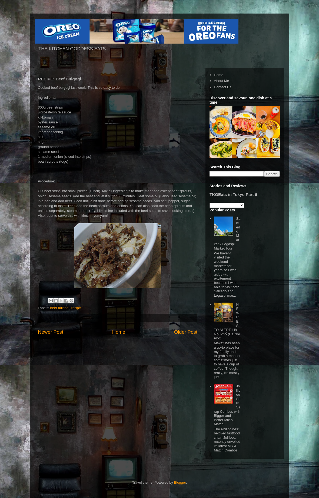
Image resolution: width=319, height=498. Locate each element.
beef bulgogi (59, 308)
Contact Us (222, 87)
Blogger (180, 482)
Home (118, 332)
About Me (221, 81)
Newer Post (50, 332)
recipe (76, 308)
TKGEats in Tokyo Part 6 (233, 194)
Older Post (185, 332)
